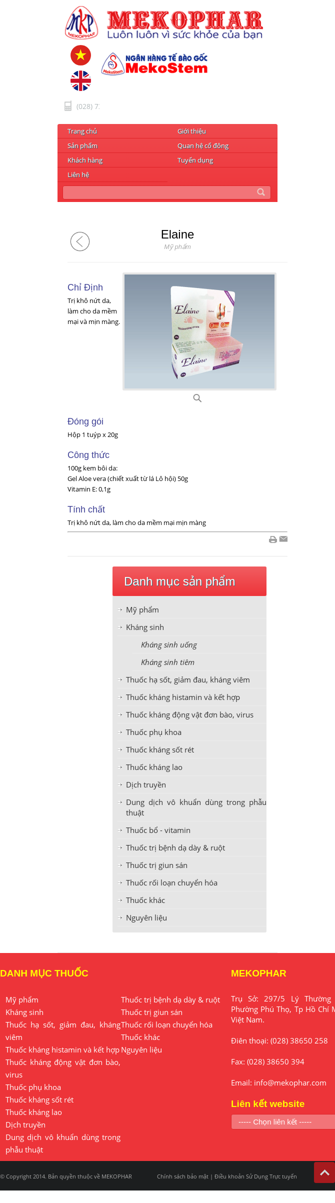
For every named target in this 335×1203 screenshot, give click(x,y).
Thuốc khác (145, 900)
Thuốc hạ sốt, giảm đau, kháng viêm (188, 679)
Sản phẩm (83, 145)
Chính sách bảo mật (182, 1176)
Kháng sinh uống (169, 645)
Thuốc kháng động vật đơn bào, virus (190, 715)
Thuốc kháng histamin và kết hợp (183, 697)
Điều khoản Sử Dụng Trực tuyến (255, 1176)
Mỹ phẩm (142, 609)
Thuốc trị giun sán (157, 865)
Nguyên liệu (146, 917)
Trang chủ (82, 131)
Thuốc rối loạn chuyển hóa (172, 883)
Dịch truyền (146, 785)
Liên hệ (78, 174)
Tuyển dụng (195, 160)
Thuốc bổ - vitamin (158, 830)
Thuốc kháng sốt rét (160, 749)
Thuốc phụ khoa (154, 732)
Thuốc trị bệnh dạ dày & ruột (175, 847)
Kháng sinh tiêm (167, 662)
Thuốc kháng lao (154, 767)
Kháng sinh (145, 627)
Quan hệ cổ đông (203, 145)
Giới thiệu (192, 131)
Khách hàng (85, 160)
